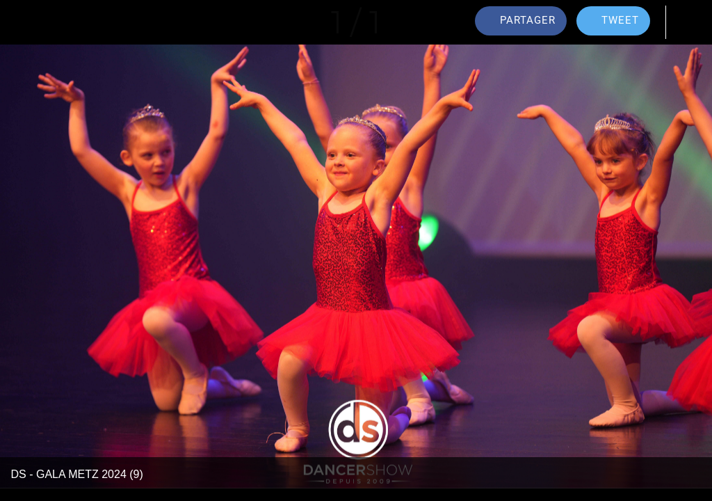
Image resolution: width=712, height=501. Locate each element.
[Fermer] (22, 22)
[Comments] (689, 22)
